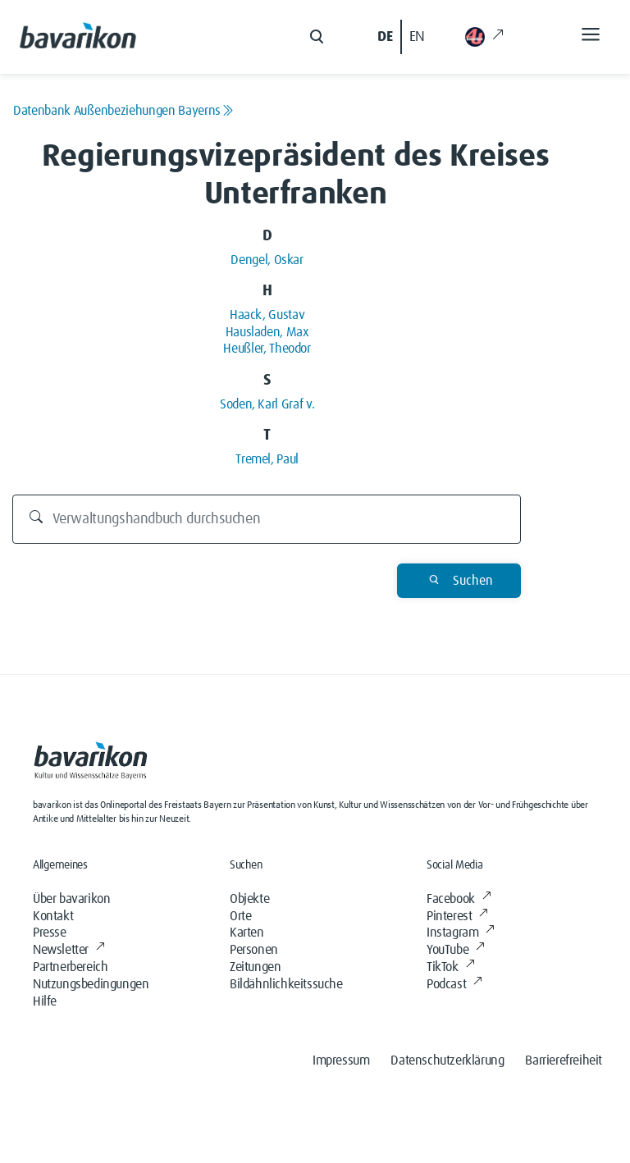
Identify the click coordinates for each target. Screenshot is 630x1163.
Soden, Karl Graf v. (267, 404)
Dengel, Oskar (267, 260)
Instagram (461, 932)
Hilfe (45, 1001)
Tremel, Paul (267, 459)
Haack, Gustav (267, 315)
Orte (240, 916)
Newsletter (69, 950)
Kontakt (53, 916)
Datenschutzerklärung (447, 1060)
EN (417, 37)
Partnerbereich (70, 967)
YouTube (456, 950)
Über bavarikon (71, 898)
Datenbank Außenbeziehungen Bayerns (123, 110)
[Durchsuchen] (267, 519)
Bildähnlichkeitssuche (286, 984)
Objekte (249, 898)
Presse (49, 932)
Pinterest (457, 916)
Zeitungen (255, 967)
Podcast (454, 984)
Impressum (341, 1060)
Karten (247, 932)
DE (384, 37)
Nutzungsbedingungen (90, 984)
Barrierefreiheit (563, 1060)
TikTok (450, 967)
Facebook (459, 899)
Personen (254, 949)
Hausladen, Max (267, 332)
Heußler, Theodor (266, 348)
